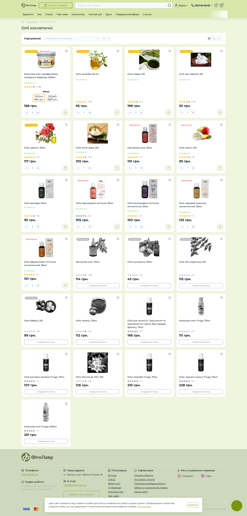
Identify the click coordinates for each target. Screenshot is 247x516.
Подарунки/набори (127, 14)
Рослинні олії (115, 491)
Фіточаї (112, 475)
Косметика (78, 14)
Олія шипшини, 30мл (139, 261)
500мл (52, 98)
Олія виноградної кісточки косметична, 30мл (143, 205)
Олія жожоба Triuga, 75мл (142, 377)
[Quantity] (32, 113)
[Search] (169, 5)
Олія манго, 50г (188, 147)
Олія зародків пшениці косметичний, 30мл (192, 205)
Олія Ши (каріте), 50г (191, 74)
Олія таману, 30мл (86, 320)
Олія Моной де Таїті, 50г (90, 377)
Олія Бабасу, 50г (33, 320)
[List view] (214, 38)
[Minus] (26, 112)
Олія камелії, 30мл (34, 147)
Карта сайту (141, 491)
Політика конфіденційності (150, 483)
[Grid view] (209, 38)
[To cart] (65, 112)
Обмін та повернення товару (151, 487)
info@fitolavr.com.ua (74, 485)
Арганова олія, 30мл (88, 261)
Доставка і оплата (144, 479)
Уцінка (147, 14)
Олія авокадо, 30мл (35, 203)
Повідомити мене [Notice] (98, 285)
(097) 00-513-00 (29, 474)
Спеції (49, 14)
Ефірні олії (114, 483)
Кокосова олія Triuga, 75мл (194, 320)
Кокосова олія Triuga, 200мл (40, 426)
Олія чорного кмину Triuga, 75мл (198, 377)
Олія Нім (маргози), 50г (192, 261)
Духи (109, 14)
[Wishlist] (66, 51)
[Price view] (219, 38)
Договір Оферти (143, 475)
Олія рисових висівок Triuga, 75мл (44, 377)
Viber (206, 476)
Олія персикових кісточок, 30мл (94, 203)
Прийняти (193, 505)
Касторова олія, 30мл (139, 147)
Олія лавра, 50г (136, 74)
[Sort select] (71, 38)
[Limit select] (105, 38)
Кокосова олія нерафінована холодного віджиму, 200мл (41, 76)
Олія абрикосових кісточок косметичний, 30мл (40, 263)
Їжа (39, 14)
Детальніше (144, 506)
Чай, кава (62, 14)
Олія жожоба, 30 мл (87, 74)
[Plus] (38, 112)
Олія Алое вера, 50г (87, 147)
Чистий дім (95, 14)
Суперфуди (114, 487)
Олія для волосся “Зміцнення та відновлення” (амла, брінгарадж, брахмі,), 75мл (146, 324)
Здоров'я (28, 14)
